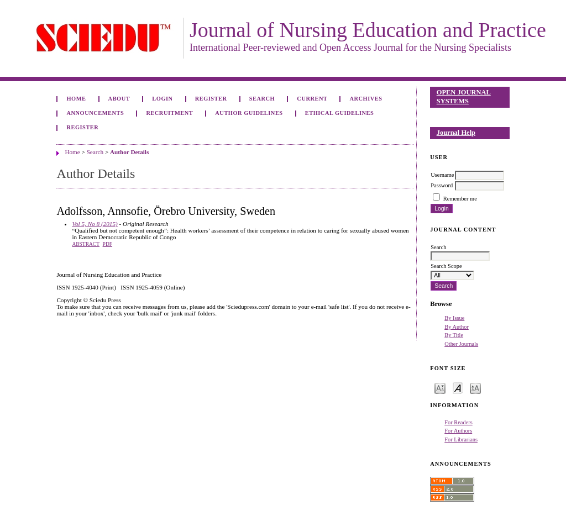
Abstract (85, 244)
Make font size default (457, 387)
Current (312, 99)
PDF (107, 244)
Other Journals (461, 344)
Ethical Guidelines (339, 113)
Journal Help (456, 132)
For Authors (458, 431)
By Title (453, 335)
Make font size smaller (440, 387)
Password (442, 185)
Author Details (129, 152)
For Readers (458, 422)
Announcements (95, 113)
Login (162, 99)
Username (442, 175)
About (119, 99)
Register (211, 99)
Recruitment (169, 113)
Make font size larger (475, 387)
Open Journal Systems (464, 96)
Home (76, 99)
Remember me (460, 199)
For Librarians (461, 439)
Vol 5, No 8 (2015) (94, 223)
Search (262, 99)
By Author (456, 327)
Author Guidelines (248, 113)
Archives (366, 99)
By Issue (454, 318)
